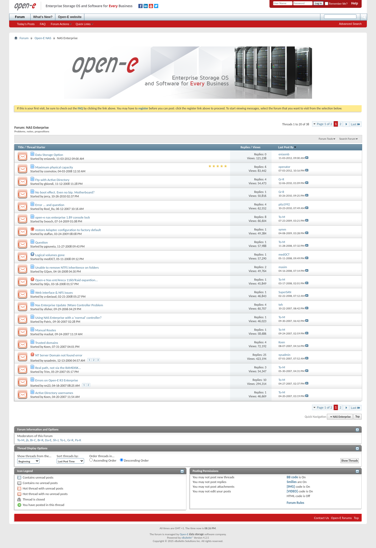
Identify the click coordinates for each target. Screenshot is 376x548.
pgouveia (50, 246)
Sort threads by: (68, 456)
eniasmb (49, 159)
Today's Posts (26, 24)
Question (41, 242)
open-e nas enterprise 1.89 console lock (62, 217)
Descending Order (134, 460)
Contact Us (321, 518)
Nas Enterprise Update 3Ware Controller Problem (69, 305)
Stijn (47, 284)
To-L (63, 440)
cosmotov (50, 171)
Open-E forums (341, 518)
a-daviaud (50, 296)
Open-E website (69, 17)
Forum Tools (326, 138)
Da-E (48, 440)
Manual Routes (45, 330)
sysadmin (50, 360)
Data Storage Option (49, 155)
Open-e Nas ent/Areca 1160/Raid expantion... (66, 280)
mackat (48, 334)
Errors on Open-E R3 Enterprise (56, 380)
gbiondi (49, 184)
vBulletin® (187, 537)
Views (257, 147)
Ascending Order (102, 460)
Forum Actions (60, 24)
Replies (245, 147)
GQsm (48, 271)
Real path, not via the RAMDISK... (58, 368)
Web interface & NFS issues (54, 292)
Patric (47, 321)
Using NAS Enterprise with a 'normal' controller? (68, 318)
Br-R (40, 440)
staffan (48, 234)
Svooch (48, 221)
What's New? (42, 17)
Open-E (184, 534)
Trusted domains (46, 343)
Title (21, 147)
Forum (20, 17)
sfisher (48, 309)
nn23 (47, 385)
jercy (47, 196)
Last (355, 124)
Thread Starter (36, 147)
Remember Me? (336, 3)
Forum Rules (295, 503)
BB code (292, 477)
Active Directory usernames (54, 393)
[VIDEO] (292, 491)
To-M (20, 440)
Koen (47, 347)
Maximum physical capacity (54, 167)
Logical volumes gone (49, 255)
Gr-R (70, 440)
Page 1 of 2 (324, 124)
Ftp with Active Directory (52, 180)
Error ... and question (49, 205)
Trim (47, 372)
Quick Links (83, 24)
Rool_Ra (49, 209)
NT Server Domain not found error (58, 355)
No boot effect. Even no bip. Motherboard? (65, 192)
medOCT (49, 259)
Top (357, 417)
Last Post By (287, 147)
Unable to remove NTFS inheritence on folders (67, 267)
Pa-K (78, 440)
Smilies (292, 482)
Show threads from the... (34, 456)
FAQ (43, 24)
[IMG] (291, 486)
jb (27, 440)
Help (354, 3)
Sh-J (55, 440)
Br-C (33, 440)
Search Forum (347, 138)
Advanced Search (350, 23)
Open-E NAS (42, 38)
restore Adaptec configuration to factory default (68, 230)
